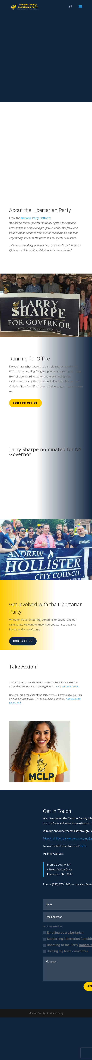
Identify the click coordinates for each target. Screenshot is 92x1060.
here (83, 846)
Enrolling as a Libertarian (63, 933)
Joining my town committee (65, 951)
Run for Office (25, 403)
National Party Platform (35, 218)
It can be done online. (67, 686)
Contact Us (23, 641)
